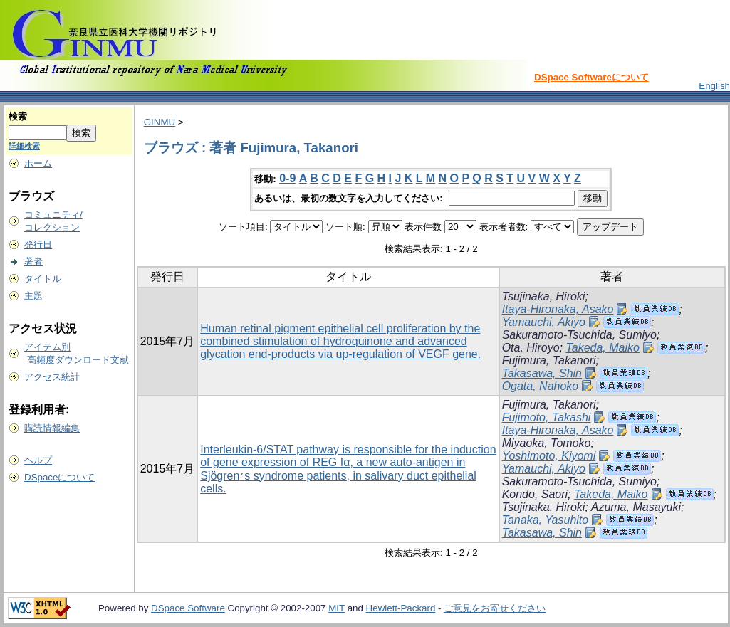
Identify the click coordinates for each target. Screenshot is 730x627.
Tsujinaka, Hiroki (543, 296)
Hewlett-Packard (401, 608)
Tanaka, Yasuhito (545, 520)
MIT (336, 608)
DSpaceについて (59, 477)
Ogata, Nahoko (540, 386)
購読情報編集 (52, 428)
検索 (18, 116)
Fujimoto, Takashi (546, 417)
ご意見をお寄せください (495, 608)
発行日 (38, 244)
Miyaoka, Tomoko (546, 443)
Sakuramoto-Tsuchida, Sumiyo (579, 335)
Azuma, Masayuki (636, 507)
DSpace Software (188, 608)
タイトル (42, 278)
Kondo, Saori (535, 494)
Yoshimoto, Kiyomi (549, 456)
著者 (33, 261)
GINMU (159, 122)
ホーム (38, 163)
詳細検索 (24, 146)
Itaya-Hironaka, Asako (558, 309)
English (714, 85)
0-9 (287, 178)
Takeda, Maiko (602, 348)
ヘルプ (38, 460)
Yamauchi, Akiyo (543, 322)
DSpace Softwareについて (591, 77)
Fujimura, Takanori (549, 360)
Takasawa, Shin (542, 373)
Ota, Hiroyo (531, 348)
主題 (33, 295)
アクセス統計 (52, 377)
